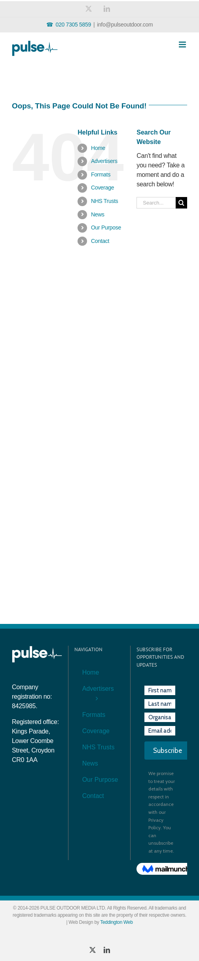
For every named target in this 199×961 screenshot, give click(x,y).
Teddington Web (116, 922)
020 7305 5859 (73, 24)
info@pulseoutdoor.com (125, 24)
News (97, 214)
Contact (100, 241)
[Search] (181, 203)
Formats (100, 174)
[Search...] (156, 203)
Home (98, 148)
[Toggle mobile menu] (183, 44)
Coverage (102, 187)
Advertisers (104, 161)
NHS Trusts (104, 201)
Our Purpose (106, 227)
